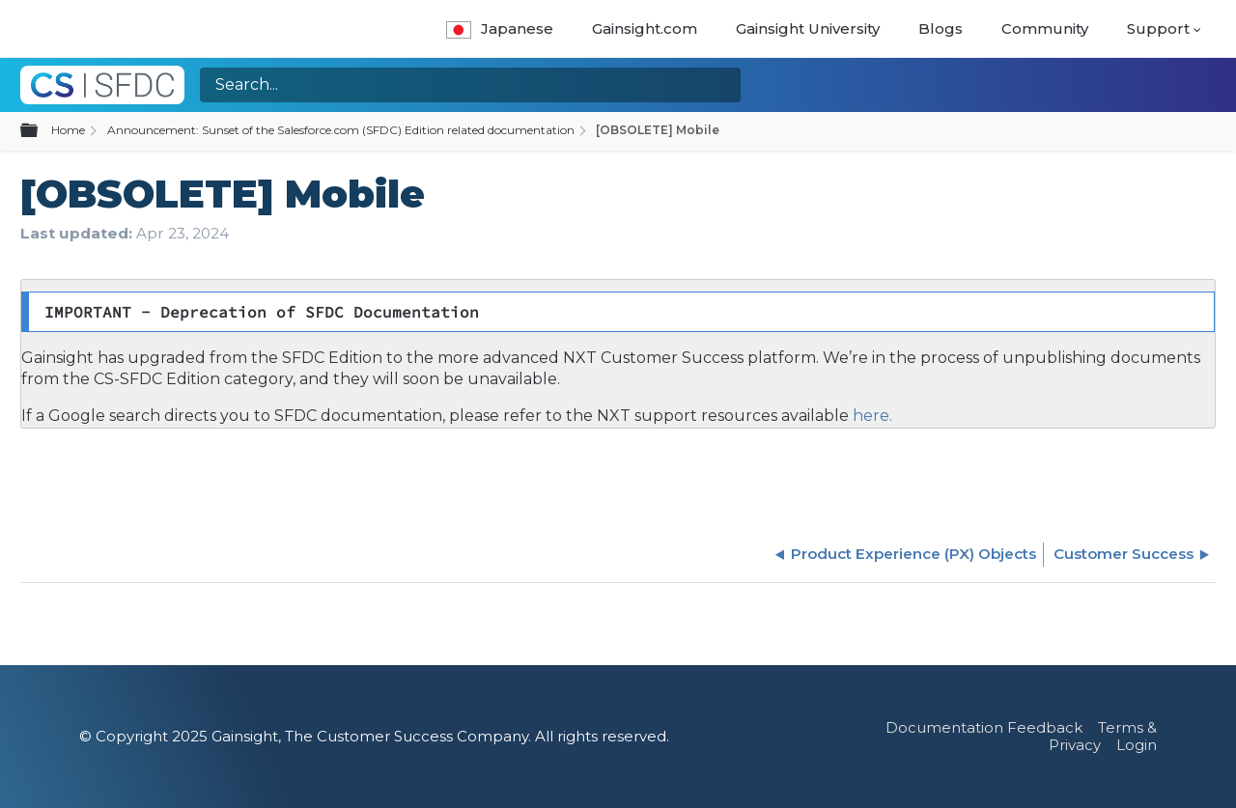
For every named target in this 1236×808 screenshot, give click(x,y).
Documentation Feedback (983, 727)
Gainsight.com (644, 28)
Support (1158, 28)
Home (68, 130)
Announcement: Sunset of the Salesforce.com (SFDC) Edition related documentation (341, 130)
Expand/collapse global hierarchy (40, 131)
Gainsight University (808, 28)
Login (1136, 745)
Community (1044, 28)
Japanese (499, 28)
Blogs (940, 28)
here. (870, 415)
